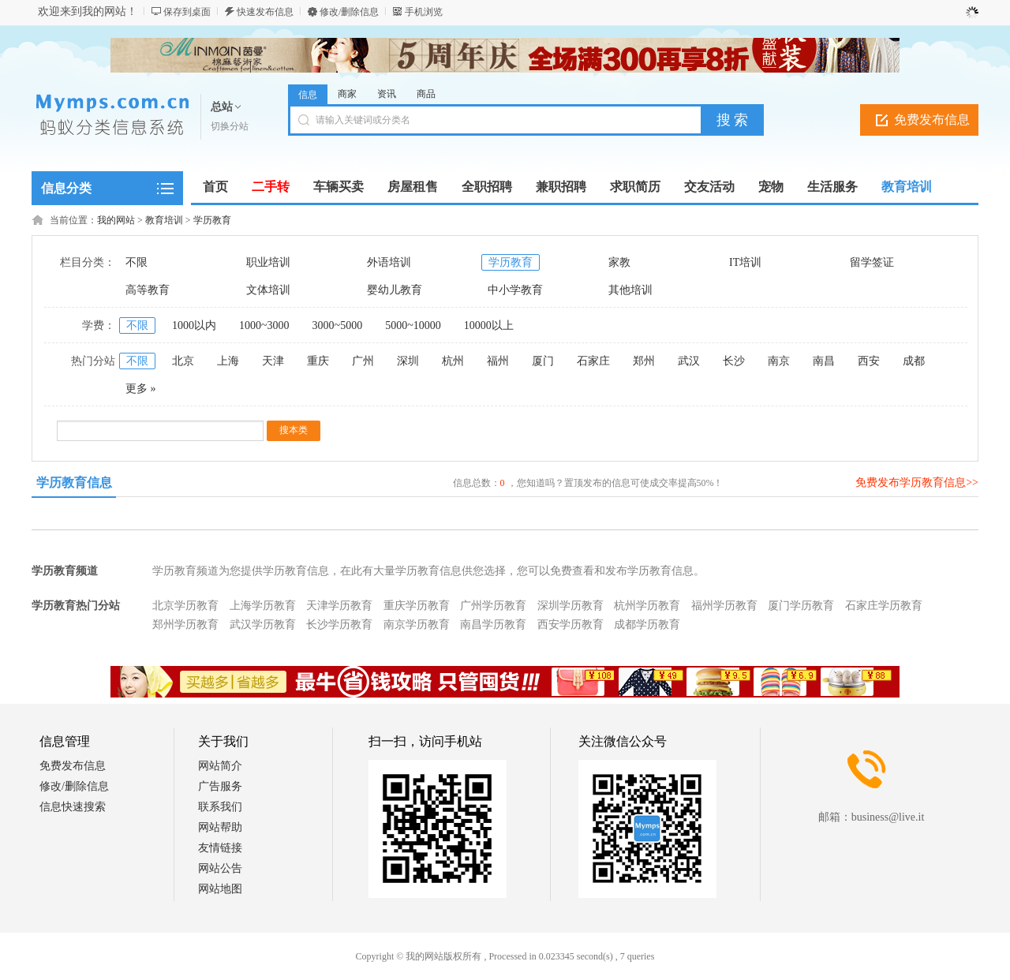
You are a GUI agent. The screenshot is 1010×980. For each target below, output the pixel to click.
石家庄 (593, 361)
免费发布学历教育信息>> (916, 482)
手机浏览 (424, 11)
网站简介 (220, 766)
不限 (136, 262)
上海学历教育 (263, 606)
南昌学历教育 (493, 624)
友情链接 (220, 848)
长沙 (734, 361)
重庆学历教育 (416, 606)
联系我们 (220, 807)
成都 (914, 361)
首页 (215, 186)
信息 (307, 94)
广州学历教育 (493, 606)
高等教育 (147, 290)
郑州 (644, 361)
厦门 (543, 361)
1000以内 (194, 325)
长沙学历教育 (339, 624)
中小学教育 (515, 290)
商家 (347, 93)
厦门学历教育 (801, 606)
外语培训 (389, 262)
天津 (273, 361)
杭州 (453, 361)
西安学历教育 (570, 624)
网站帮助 (220, 827)
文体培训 (268, 290)
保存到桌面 (187, 11)
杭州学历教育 (647, 606)
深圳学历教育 (570, 606)
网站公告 (220, 868)
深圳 (408, 361)
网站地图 (220, 889)
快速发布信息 (265, 11)
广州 (363, 361)
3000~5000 (337, 325)
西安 (869, 361)
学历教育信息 (74, 482)
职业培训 (268, 262)
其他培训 (630, 290)
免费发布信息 (932, 119)
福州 (498, 361)
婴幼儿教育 (394, 290)
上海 (228, 361)
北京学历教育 (185, 606)
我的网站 (116, 220)
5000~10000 (413, 325)
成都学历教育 (647, 624)
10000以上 (489, 325)
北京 (183, 361)
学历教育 (212, 220)
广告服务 (220, 786)
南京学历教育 (416, 624)
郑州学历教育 (185, 624)
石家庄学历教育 (883, 606)
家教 (619, 262)
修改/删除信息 (349, 11)
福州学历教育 (724, 606)
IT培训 (745, 262)
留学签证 (872, 262)
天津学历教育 (339, 606)
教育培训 (164, 220)
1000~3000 (264, 325)
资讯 (386, 93)
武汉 (689, 361)
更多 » (140, 389)
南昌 (824, 361)
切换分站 (230, 126)
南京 (779, 361)
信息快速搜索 (72, 807)
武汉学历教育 (263, 624)
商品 (426, 93)
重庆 (318, 361)
